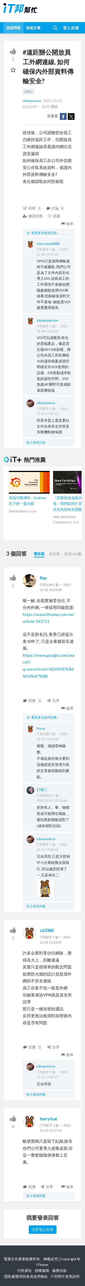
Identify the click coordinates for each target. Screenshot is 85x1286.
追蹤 (54, 216)
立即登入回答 (42, 1229)
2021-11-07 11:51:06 (52, 800)
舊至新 (39, 554)
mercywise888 (48, 243)
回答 (32, 208)
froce (41, 728)
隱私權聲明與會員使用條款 (26, 1276)
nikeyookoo (32, 100)
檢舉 (67, 223)
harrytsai (48, 1118)
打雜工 (42, 789)
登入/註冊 (71, 28)
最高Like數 (73, 554)
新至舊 (54, 554)
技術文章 (33, 28)
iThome (42, 1264)
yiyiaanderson (47, 320)
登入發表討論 (35, 442)
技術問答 (13, 28)
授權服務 (42, 1270)
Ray (43, 577)
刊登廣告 (24, 1270)
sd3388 (46, 930)
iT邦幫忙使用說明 (65, 1276)
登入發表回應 (35, 906)
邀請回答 (33, 216)
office (28, 91)
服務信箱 (59, 1270)
